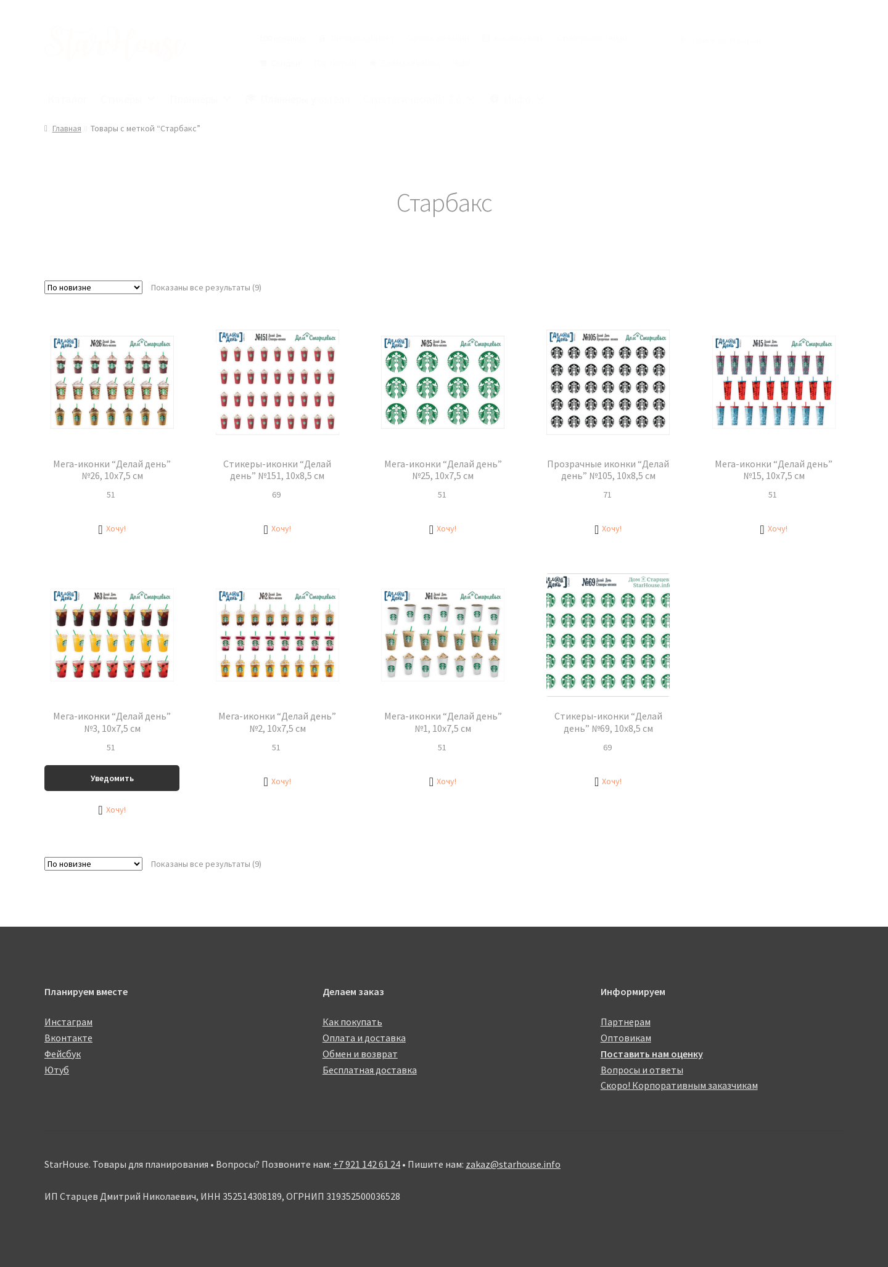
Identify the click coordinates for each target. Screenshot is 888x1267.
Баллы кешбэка (410, 62)
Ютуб (56, 1070)
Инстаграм (68, 1021)
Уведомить (112, 778)
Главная (66, 128)
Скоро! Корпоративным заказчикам (679, 1085)
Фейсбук (62, 1054)
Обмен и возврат (360, 1054)
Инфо (525, 99)
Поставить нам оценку (652, 1054)
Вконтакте (68, 1037)
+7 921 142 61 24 (366, 1164)
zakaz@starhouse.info (513, 1164)
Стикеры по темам (592, 38)
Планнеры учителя (305, 99)
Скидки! (286, 62)
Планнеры (201, 99)
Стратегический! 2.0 (419, 99)
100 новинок (282, 38)
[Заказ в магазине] (93, 287)
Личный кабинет (362, 38)
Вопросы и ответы (642, 1070)
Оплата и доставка (364, 1037)
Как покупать (519, 38)
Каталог (67, 99)
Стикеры (129, 99)
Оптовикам (626, 1037)
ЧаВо (462, 62)
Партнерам (335, 62)
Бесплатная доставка (370, 1070)
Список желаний (437, 38)
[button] (111, 528)
